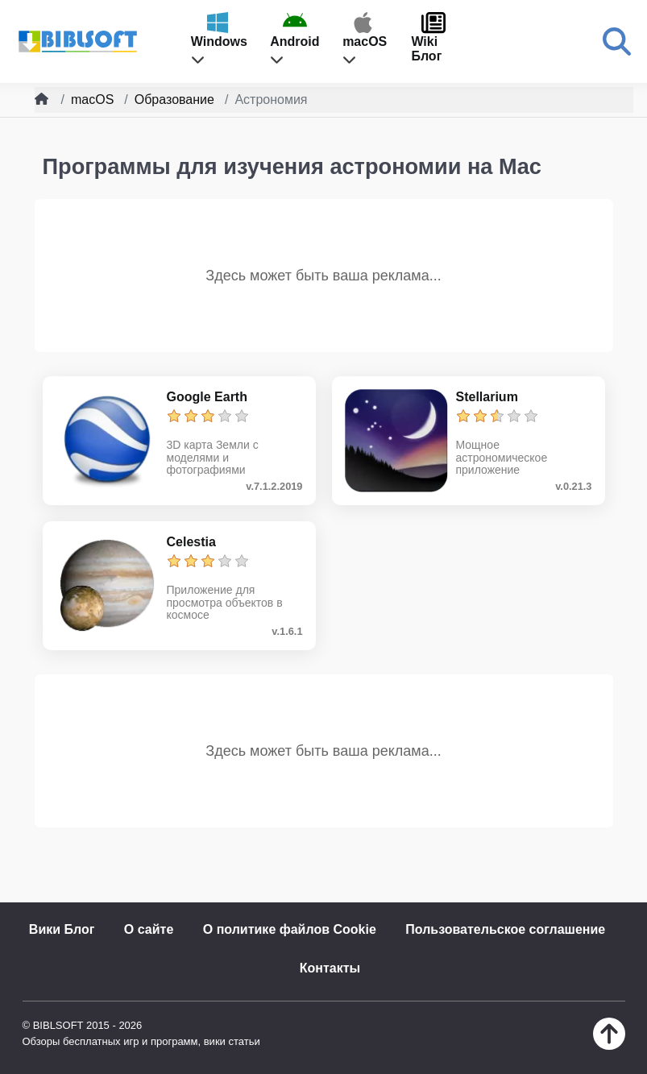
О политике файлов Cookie (289, 929)
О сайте (148, 929)
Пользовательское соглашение (505, 929)
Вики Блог (62, 929)
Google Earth (207, 397)
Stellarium (487, 397)
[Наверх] (609, 1045)
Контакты (330, 968)
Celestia (191, 542)
